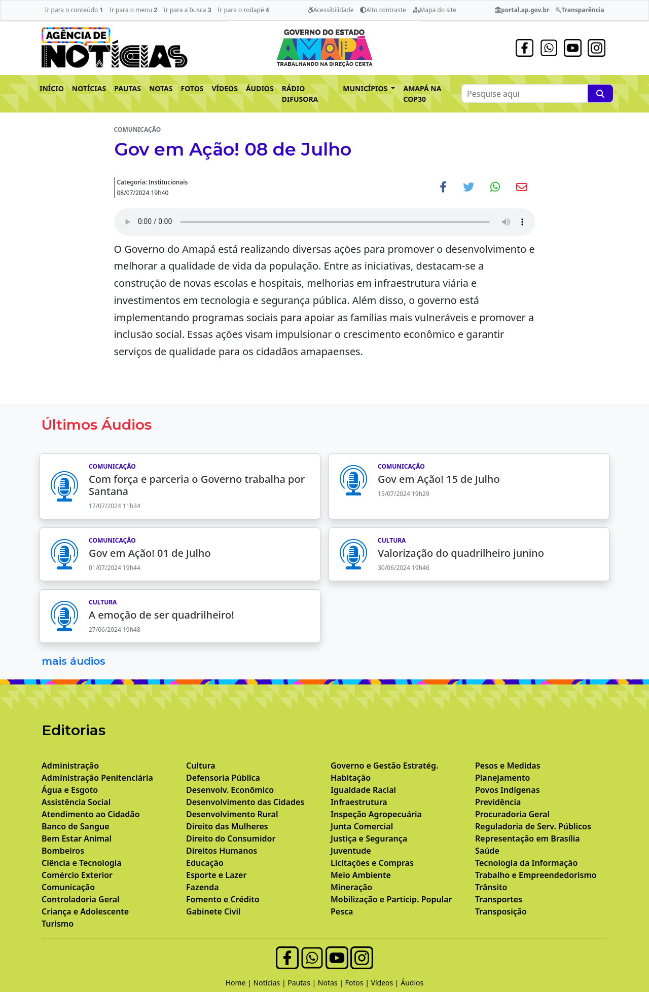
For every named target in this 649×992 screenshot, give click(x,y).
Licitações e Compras (372, 862)
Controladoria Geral (81, 899)
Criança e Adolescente (85, 911)
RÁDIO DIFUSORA (300, 94)
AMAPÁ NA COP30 (422, 94)
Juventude (351, 850)
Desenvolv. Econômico (230, 789)
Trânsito (491, 887)
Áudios (412, 982)
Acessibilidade (331, 10)
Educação (205, 862)
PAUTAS (127, 88)
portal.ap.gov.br (522, 10)
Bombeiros (63, 850)
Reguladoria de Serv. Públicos (533, 826)
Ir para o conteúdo (74, 10)
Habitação (351, 777)
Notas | (331, 982)
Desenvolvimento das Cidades (245, 802)
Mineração (351, 887)
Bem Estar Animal (77, 838)
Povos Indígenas (507, 789)
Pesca (342, 911)
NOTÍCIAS (89, 88)
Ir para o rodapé (243, 10)
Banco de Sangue (76, 826)
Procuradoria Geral (512, 814)
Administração (70, 765)
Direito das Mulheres (227, 826)
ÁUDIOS (260, 88)
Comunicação (68, 887)
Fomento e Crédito (223, 899)
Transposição (501, 911)
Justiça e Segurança (369, 838)
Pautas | (302, 982)
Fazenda (202, 887)
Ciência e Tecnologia (82, 862)
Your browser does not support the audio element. (324, 222)
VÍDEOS (224, 88)
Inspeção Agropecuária (376, 814)
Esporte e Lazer (216, 875)
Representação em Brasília (527, 838)
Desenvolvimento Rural (232, 814)
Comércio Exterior (77, 875)
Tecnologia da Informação (526, 862)
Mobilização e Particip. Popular (391, 899)
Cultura (200, 765)
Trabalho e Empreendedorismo (536, 875)
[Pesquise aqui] (600, 93)
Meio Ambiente (361, 875)
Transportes (498, 899)
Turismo (58, 923)
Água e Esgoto (70, 789)
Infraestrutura (359, 802)
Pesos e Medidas (507, 765)
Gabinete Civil (213, 911)
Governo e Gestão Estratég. (384, 765)
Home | (240, 982)
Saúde (487, 850)
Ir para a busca (187, 10)
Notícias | (271, 982)
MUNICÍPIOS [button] (366, 88)
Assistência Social (76, 802)
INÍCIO (52, 88)
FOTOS (192, 88)
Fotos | (358, 982)
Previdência (498, 802)
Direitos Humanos (221, 850)
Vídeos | (386, 982)
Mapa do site (435, 10)
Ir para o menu (133, 10)
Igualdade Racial (363, 789)
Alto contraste (383, 10)
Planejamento (502, 777)
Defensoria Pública (223, 777)
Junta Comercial (362, 826)
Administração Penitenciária (97, 777)
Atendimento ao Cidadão (91, 814)
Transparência (580, 10)
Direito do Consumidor (230, 838)
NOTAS (161, 88)
